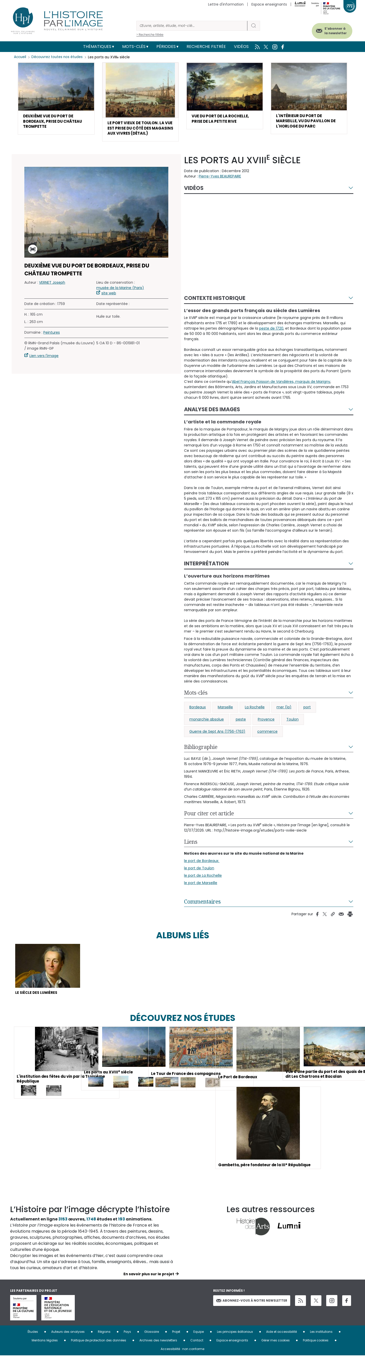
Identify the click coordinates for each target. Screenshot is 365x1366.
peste (241, 727)
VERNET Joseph (52, 291)
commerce (267, 740)
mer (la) (284, 715)
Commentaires (202, 910)
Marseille (225, 715)
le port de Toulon (199, 876)
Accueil (20, 57)
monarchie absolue (206, 727)
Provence (266, 727)
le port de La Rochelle (203, 884)
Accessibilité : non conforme (182, 1359)
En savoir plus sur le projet (148, 1284)
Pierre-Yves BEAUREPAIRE (220, 184)
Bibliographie (200, 755)
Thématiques (97, 46)
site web (108, 301)
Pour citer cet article (209, 821)
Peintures (51, 341)
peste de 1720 (271, 337)
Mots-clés (133, 46)
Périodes (166, 46)
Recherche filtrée (206, 46)
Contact (196, 1351)
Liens (190, 850)
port (307, 715)
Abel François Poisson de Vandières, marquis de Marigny (281, 390)
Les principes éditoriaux (235, 1342)
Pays (127, 1342)
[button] (56, 99)
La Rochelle (255, 715)
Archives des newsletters (158, 1351)
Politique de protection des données (98, 1351)
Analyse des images (212, 418)
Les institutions (321, 1342)
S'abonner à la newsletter (330, 29)
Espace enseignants (269, 4)
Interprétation (206, 572)
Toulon (292, 727)
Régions (104, 1342)
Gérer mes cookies (275, 1351)
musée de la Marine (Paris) (120, 296)
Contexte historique (214, 306)
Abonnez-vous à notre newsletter (251, 1310)
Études (33, 1342)
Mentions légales (45, 1351)
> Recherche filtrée (149, 34)
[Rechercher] (191, 26)
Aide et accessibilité (281, 1342)
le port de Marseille (200, 891)
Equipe (198, 1342)
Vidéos (241, 46)
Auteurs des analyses (68, 1342)
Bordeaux (197, 715)
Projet (176, 1342)
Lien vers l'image (44, 364)
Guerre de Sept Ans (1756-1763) (217, 740)
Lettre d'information (226, 4)
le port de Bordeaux (202, 869)
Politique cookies (315, 1351)
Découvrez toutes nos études (58, 57)
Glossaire (151, 1342)
